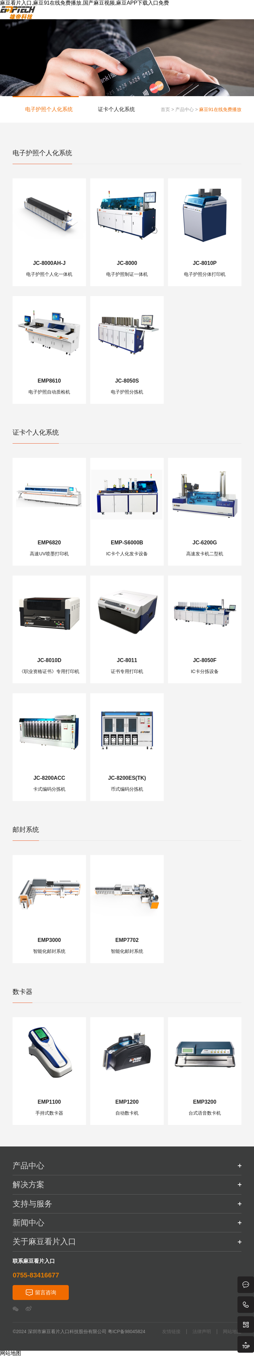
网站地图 (232, 1331)
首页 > (167, 109)
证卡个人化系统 (116, 109)
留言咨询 (45, 1292)
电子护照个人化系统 (49, 109)
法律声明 (201, 1331)
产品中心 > (186, 109)
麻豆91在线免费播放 (220, 109)
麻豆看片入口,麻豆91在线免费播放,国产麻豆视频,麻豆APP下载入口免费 (84, 3)
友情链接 (171, 1331)
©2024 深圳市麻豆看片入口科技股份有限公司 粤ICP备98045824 (79, 1331)
